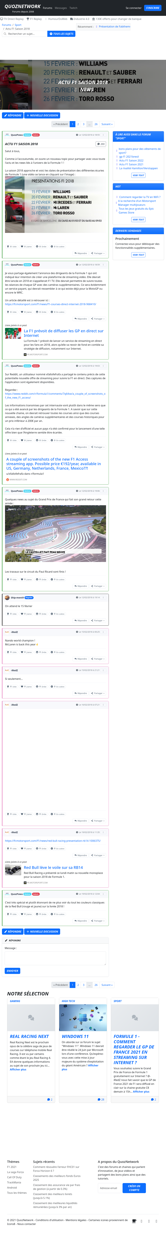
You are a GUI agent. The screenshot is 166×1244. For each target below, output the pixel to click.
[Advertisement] (83, 49)
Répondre (12, 115)
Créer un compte (134, 1188)
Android (12, 1187)
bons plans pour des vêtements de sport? (140, 151)
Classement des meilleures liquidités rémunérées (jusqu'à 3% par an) (55, 1205)
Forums (47, 8)
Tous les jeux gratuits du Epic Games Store (136, 210)
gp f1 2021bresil (129, 156)
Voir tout (138, 175)
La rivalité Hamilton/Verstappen (138, 168)
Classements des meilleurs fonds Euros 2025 (57, 1178)
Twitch (73, 8)
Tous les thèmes (17, 1193)
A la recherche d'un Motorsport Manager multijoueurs (137, 203)
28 (100, 1099)
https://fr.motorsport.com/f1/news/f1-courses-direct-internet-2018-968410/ (50, 304)
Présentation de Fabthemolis (116, 26)
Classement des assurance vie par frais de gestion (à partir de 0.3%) (56, 1187)
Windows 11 (75, 1036)
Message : (11, 948)
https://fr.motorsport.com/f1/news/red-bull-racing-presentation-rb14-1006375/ (53, 841)
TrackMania (14, 1182)
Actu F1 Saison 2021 (131, 164)
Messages (61, 8)
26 (96, 124)
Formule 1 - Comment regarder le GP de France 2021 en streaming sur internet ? (134, 1049)
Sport (18, 25)
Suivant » (107, 124)
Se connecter (134, 8)
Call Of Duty (14, 1177)
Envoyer (12, 971)
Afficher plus (18, 1069)
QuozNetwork (22, 6)
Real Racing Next (29, 1036)
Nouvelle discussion (42, 115)
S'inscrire (152, 8)
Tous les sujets (61, 34)
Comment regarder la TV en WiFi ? (139, 197)
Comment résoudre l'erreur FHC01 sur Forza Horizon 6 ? (56, 1169)
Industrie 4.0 (79, 19)
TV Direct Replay (12, 19)
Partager (96, 253)
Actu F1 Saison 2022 (131, 160)
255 (101, 143)
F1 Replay (34, 19)
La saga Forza (15, 1172)
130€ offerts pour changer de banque (117, 19)
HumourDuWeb (55, 19)
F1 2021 (12, 1167)
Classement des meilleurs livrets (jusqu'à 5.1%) (52, 1196)
